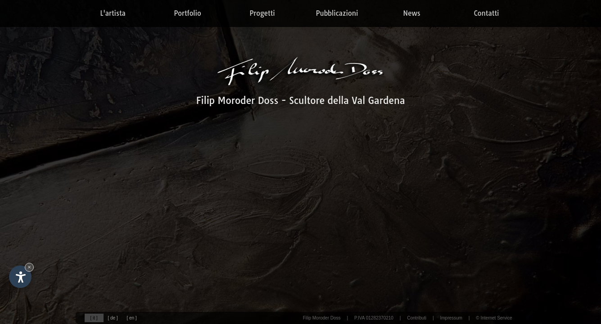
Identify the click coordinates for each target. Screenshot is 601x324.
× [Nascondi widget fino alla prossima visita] (29, 267)
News (411, 13)
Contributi (416, 317)
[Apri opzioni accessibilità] (20, 277)
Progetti (262, 13)
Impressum (451, 317)
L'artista (113, 13)
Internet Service (496, 317)
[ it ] (93, 317)
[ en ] (131, 317)
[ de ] (112, 317)
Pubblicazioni (337, 13)
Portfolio (187, 13)
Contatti (486, 13)
